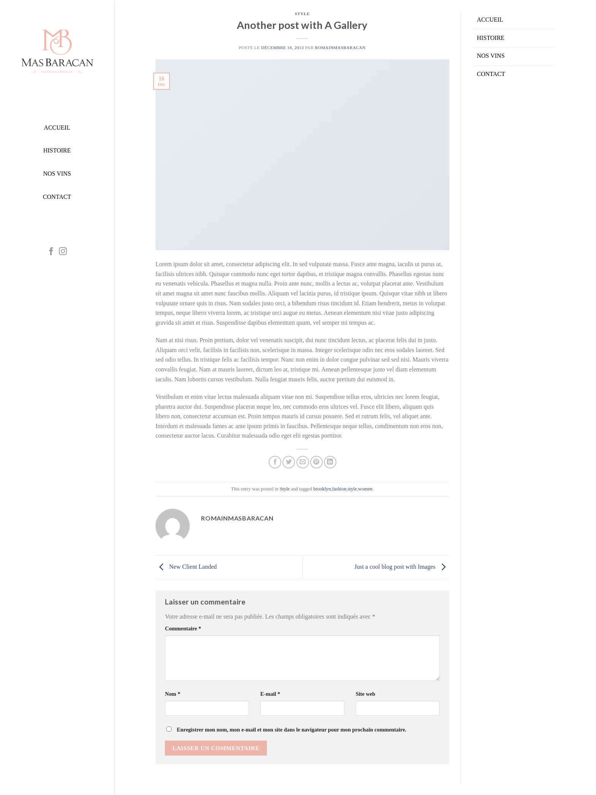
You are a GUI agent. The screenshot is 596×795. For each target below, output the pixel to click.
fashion (339, 489)
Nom (172, 694)
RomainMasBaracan (340, 47)
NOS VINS (491, 55)
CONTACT (491, 74)
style (352, 489)
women (365, 489)
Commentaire (183, 628)
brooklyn (322, 489)
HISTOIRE (491, 38)
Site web (366, 694)
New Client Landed (186, 566)
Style (302, 13)
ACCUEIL (490, 19)
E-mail (270, 694)
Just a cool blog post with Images (401, 566)
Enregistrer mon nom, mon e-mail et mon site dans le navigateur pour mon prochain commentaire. (291, 730)
